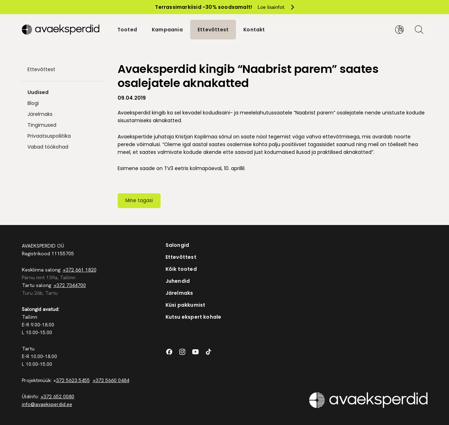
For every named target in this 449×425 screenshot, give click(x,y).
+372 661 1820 (79, 270)
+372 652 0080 (57, 396)
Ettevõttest (213, 29)
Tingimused (41, 125)
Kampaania (167, 29)
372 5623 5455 (73, 380)
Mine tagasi (139, 200)
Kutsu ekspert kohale (194, 316)
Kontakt (254, 29)
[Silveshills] (62, 29)
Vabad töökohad (47, 146)
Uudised (38, 92)
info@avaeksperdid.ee (47, 404)
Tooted (127, 29)
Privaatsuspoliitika (49, 135)
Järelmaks (39, 114)
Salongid (177, 245)
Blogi (33, 103)
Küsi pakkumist (186, 304)
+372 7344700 (70, 285)
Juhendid (178, 281)
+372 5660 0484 (111, 380)
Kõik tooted (181, 269)
